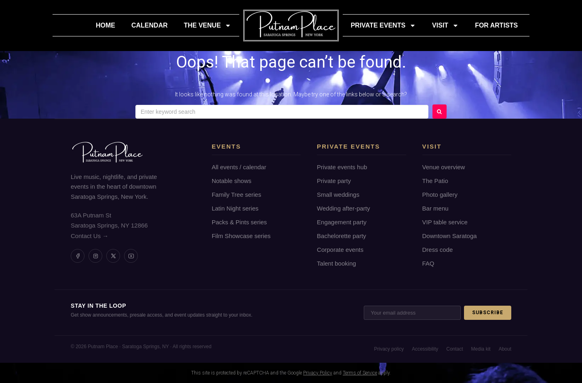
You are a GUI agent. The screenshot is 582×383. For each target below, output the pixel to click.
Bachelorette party (341, 235)
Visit (445, 25)
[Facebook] (77, 256)
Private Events (383, 25)
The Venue (208, 25)
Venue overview (443, 167)
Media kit (481, 349)
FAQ (428, 263)
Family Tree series (236, 194)
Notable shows (231, 180)
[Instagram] (95, 256)
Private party (334, 180)
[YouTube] (131, 256)
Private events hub (342, 167)
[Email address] (412, 313)
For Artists (496, 25)
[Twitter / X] (113, 256)
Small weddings (338, 194)
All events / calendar (239, 167)
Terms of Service (360, 373)
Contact (454, 349)
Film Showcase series (241, 235)
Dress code (437, 249)
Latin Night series (235, 208)
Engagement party (342, 222)
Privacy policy (389, 349)
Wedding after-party (343, 208)
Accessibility (425, 349)
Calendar (149, 25)
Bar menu (435, 208)
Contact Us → (89, 235)
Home (105, 25)
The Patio (435, 180)
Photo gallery (440, 194)
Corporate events (340, 249)
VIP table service (445, 222)
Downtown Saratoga (449, 235)
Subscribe (487, 312)
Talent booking (336, 263)
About (505, 349)
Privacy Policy (317, 373)
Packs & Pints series (239, 222)
